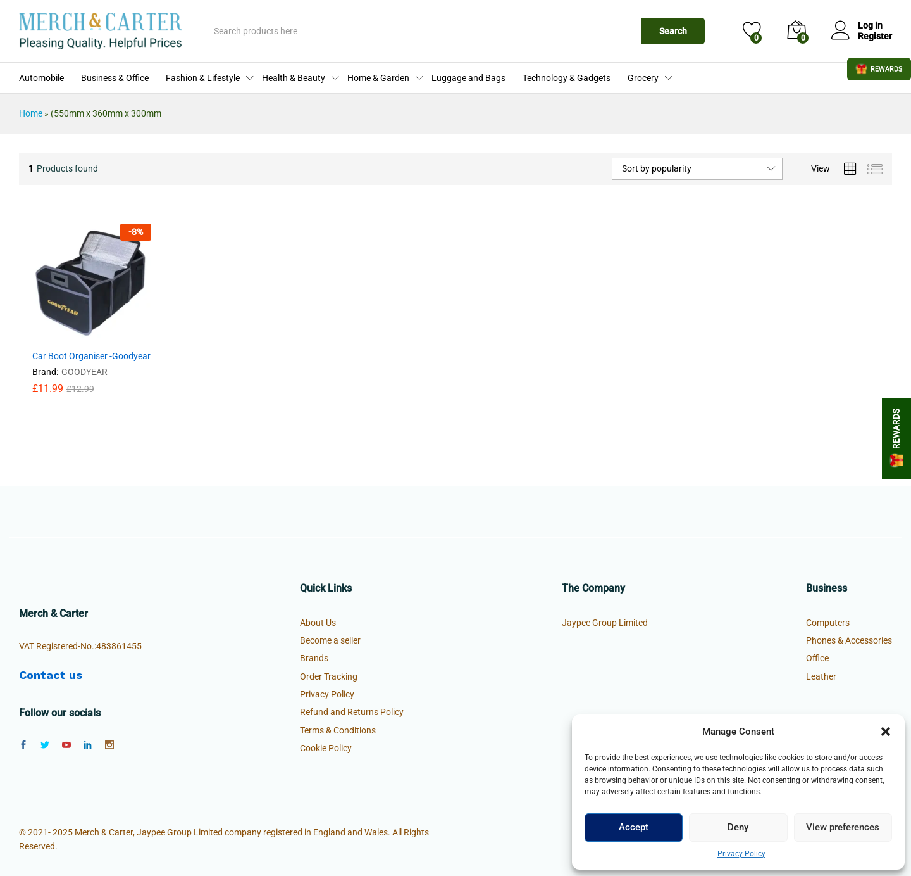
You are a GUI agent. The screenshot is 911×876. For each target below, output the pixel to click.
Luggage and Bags (468, 77)
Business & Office (115, 77)
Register (875, 36)
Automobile (41, 77)
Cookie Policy (326, 748)
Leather (821, 676)
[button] (885, 731)
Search (673, 31)
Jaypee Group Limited (605, 623)
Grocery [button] (643, 77)
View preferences (842, 827)
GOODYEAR (84, 372)
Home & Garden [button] (378, 77)
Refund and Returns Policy (352, 712)
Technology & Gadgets (566, 77)
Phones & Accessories (849, 640)
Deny (738, 827)
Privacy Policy (741, 853)
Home (30, 113)
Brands (314, 658)
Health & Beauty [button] (293, 77)
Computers (828, 623)
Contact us (50, 675)
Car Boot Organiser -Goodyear (91, 356)
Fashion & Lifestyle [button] (203, 77)
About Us (318, 623)
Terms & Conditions (338, 730)
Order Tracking (328, 676)
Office (817, 658)
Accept (633, 827)
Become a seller (330, 640)
